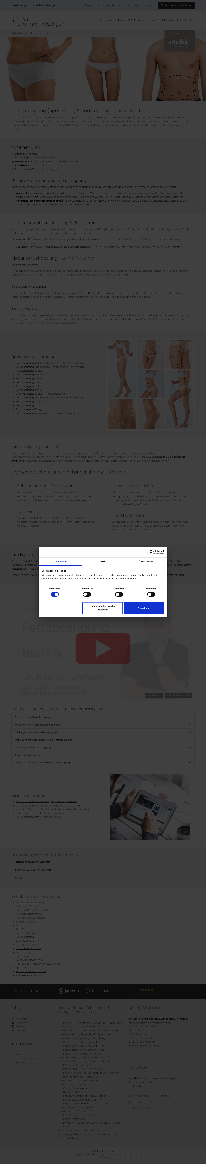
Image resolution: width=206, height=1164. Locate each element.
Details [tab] (103, 561)
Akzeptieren (144, 608)
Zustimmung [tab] (60, 561)
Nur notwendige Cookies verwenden (102, 608)
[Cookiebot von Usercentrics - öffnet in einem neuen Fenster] (151, 552)
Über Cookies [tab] (146, 561)
